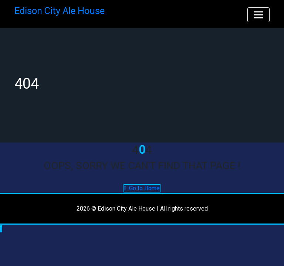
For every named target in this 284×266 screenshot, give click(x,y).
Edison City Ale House (59, 10)
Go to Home (142, 188)
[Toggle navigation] (258, 14)
